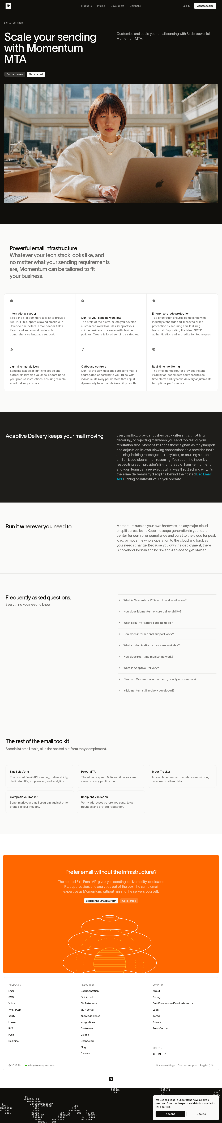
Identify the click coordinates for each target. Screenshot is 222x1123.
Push (11, 1034)
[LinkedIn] (159, 1053)
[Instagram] (165, 1053)
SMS (11, 997)
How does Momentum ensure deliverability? (149, 611)
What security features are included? (145, 622)
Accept (170, 1114)
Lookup (12, 1022)
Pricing (101, 6)
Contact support (187, 1065)
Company (135, 6)
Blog (83, 1047)
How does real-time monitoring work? (145, 656)
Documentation (90, 991)
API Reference (89, 1003)
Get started (36, 74)
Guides (85, 1034)
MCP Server (87, 1009)
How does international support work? (146, 634)
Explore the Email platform (101, 900)
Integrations (88, 1022)
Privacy (157, 1022)
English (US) (207, 1065)
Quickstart (87, 997)
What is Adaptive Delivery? (138, 667)
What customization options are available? (149, 645)
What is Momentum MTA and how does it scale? (152, 600)
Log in (186, 6)
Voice (11, 1003)
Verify (11, 1016)
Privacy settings (165, 1065)
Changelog (87, 1041)
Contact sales (205, 6)
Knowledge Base (90, 1016)
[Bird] (8, 6)
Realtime (13, 1041)
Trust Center (160, 1028)
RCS (11, 1028)
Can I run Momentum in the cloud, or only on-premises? (157, 679)
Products (86, 6)
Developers (117, 6)
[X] (154, 1053)
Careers (85, 1053)
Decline (201, 1114)
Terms (156, 1016)
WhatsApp (14, 1009)
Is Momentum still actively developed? (146, 690)
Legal (156, 1009)
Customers (87, 1028)
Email (11, 991)
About (156, 991)
